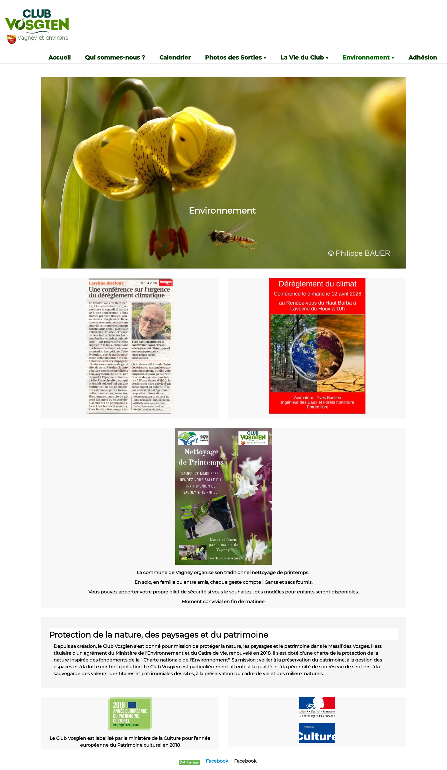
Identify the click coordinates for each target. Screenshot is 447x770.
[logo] (49, 29)
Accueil (59, 57)
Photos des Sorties (235, 57)
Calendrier (175, 57)
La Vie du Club (304, 57)
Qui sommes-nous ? (115, 57)
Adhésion (423, 57)
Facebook (217, 761)
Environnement (368, 57)
